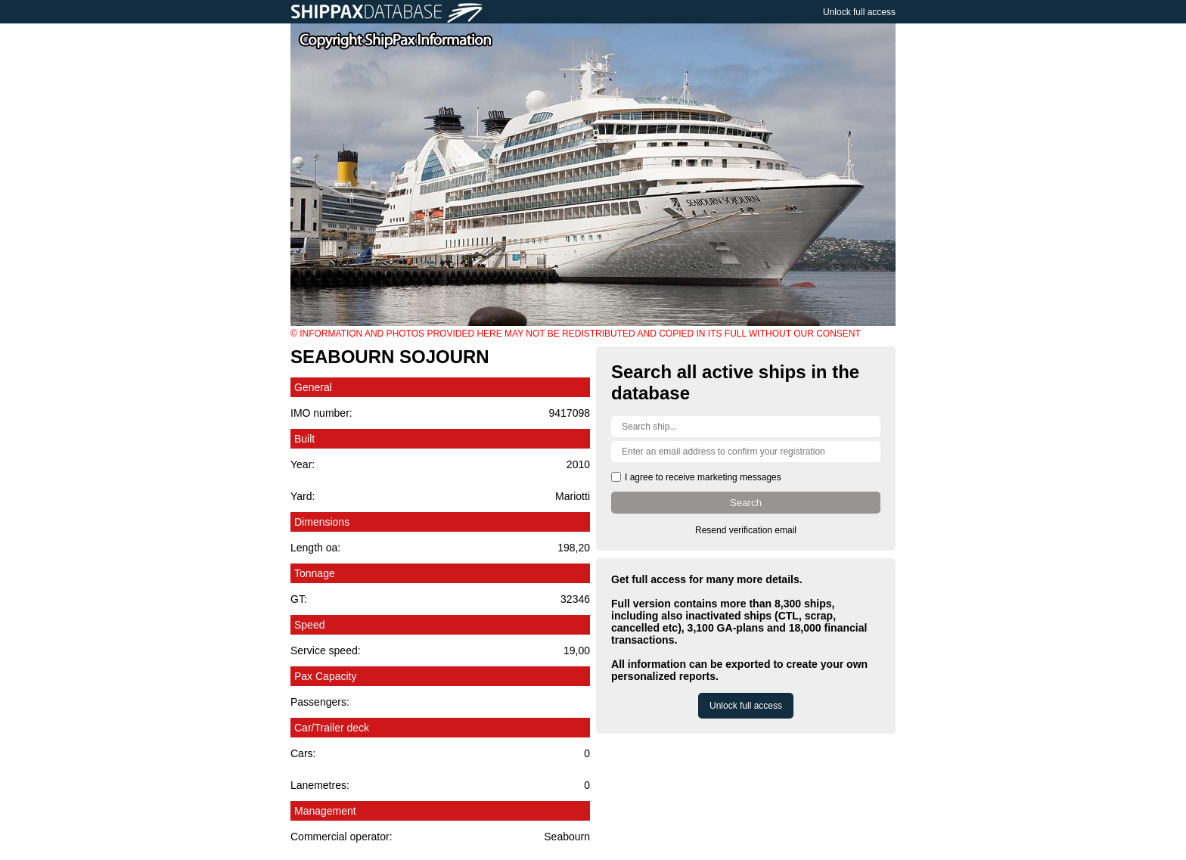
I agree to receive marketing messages (703, 477)
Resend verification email (745, 530)
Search (746, 502)
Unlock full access (859, 12)
